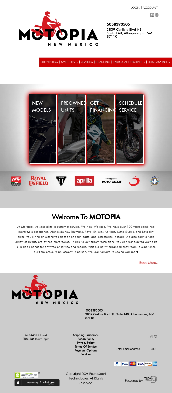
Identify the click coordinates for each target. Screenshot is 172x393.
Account (150, 8)
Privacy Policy (85, 343)
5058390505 (118, 24)
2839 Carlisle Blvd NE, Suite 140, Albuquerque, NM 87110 (129, 32)
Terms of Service (86, 346)
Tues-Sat (36, 339)
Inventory (69, 62)
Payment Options (86, 350)
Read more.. (148, 263)
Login (135, 8)
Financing (102, 62)
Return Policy (86, 339)
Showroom (49, 62)
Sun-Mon (36, 335)
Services (87, 62)
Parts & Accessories (129, 62)
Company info (159, 62)
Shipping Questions (85, 335)
